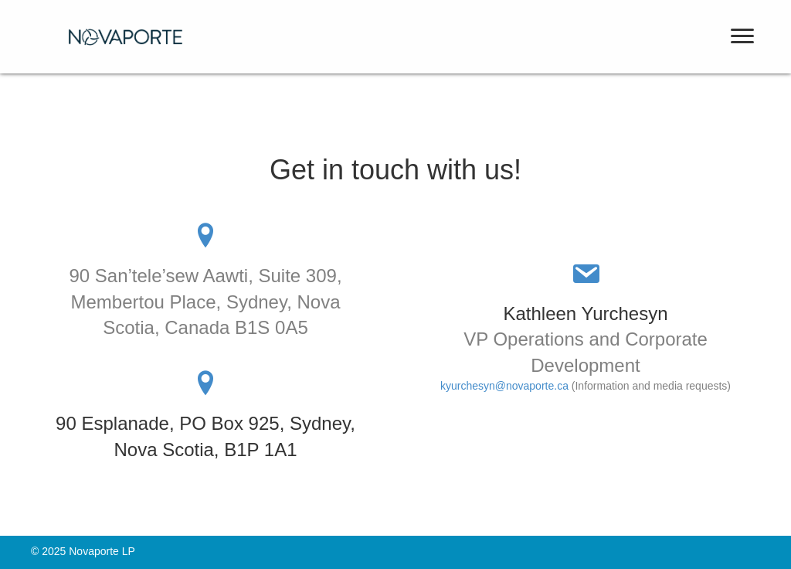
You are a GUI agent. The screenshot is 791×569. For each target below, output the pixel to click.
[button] (742, 36)
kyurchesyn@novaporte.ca (504, 386)
